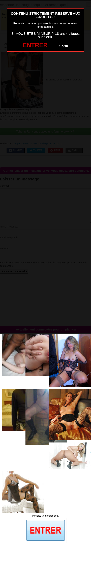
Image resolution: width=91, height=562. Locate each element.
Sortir (63, 46)
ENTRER (35, 45)
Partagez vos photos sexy (45, 515)
